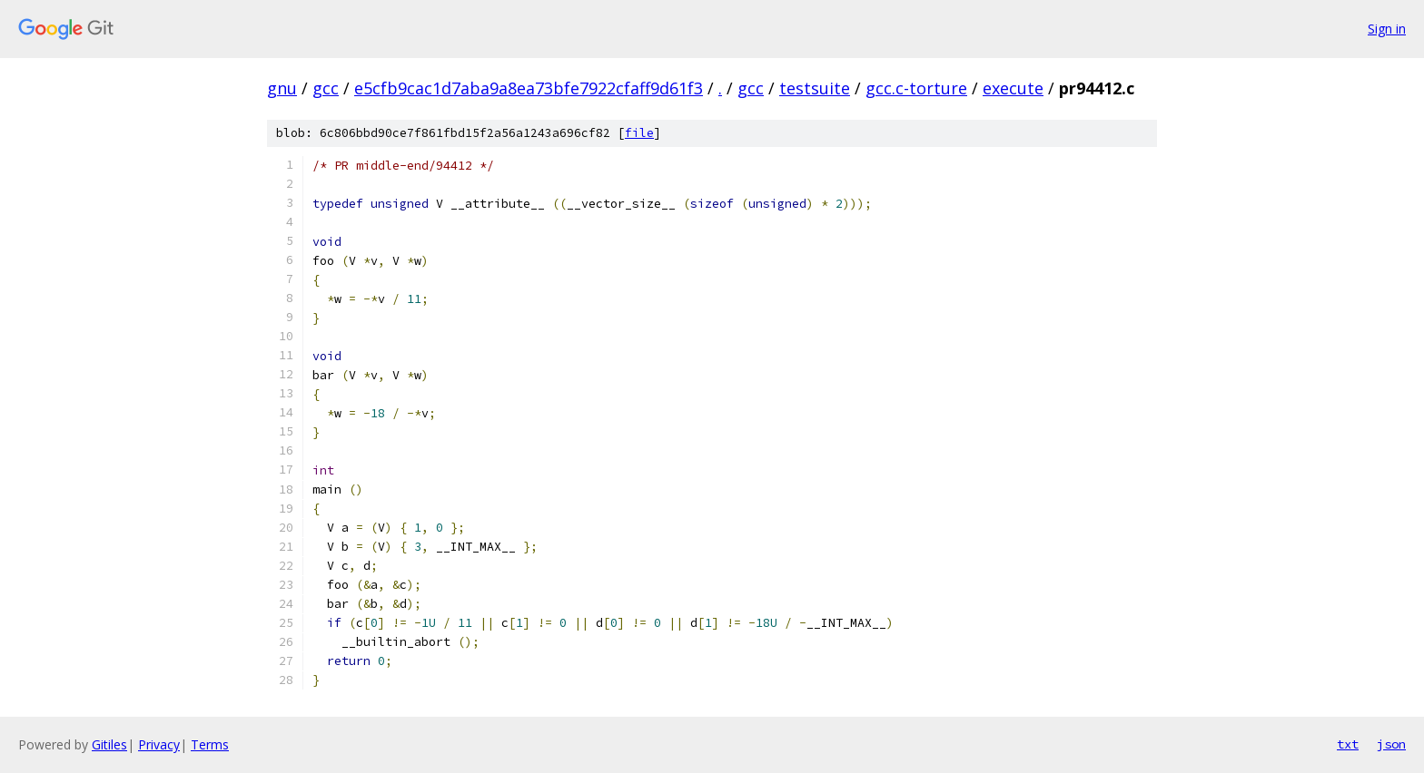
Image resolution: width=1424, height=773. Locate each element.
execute (1013, 88)
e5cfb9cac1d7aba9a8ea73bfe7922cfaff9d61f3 (528, 88)
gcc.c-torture (916, 88)
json (1391, 744)
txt (1348, 744)
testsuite (814, 88)
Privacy (159, 744)
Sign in (1387, 28)
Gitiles (109, 744)
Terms (210, 744)
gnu (282, 88)
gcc (325, 88)
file (639, 133)
